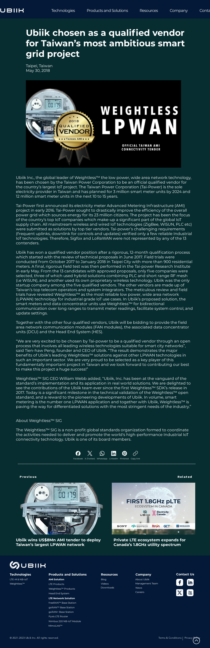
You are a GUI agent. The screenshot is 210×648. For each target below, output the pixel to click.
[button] (57, 10)
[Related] (185, 477)
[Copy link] (135, 455)
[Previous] (28, 477)
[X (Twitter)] (90, 455)
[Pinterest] (124, 455)
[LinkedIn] (113, 455)
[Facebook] (78, 455)
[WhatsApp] (102, 455)
